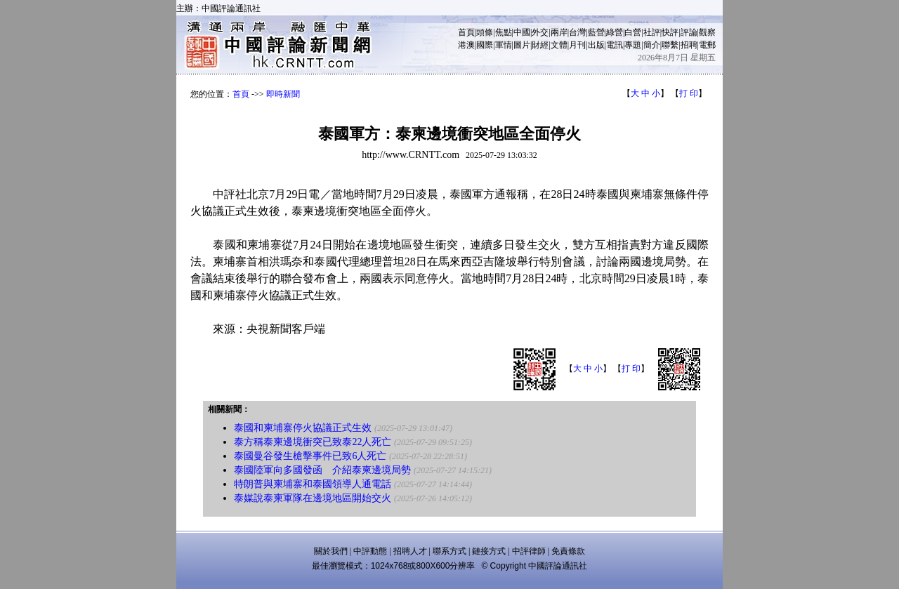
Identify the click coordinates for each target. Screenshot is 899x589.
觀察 (707, 32)
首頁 (466, 32)
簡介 (651, 45)
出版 (596, 45)
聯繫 (670, 45)
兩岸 (559, 32)
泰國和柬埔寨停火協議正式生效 (303, 428)
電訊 (614, 45)
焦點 (503, 32)
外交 (540, 32)
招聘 (689, 45)
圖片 (521, 45)
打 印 (688, 93)
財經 (540, 45)
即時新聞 (283, 94)
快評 (670, 32)
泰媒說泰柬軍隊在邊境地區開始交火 (312, 498)
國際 (484, 45)
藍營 (596, 32)
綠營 (614, 32)
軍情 (503, 45)
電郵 (707, 45)
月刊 (577, 45)
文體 (559, 45)
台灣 (577, 32)
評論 (689, 32)
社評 (651, 32)
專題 (632, 45)
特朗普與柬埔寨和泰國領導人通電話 (312, 484)
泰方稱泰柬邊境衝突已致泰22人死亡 (312, 442)
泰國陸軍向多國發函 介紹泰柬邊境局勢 (322, 470)
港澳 (466, 45)
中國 (521, 32)
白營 (632, 32)
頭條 (484, 32)
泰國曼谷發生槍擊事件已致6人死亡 (310, 456)
